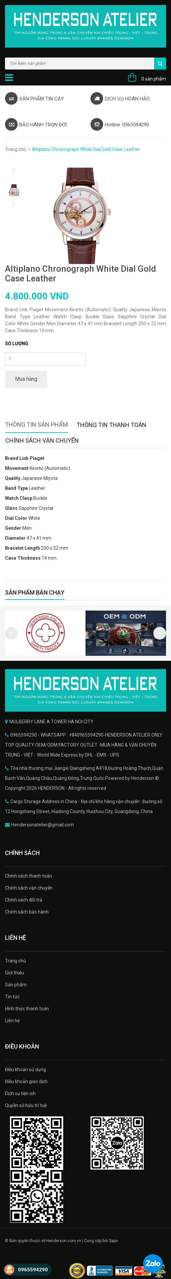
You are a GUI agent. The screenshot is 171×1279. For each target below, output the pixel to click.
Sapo (113, 1240)
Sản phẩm (16, 984)
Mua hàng (26, 379)
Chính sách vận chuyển (29, 888)
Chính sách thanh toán (28, 876)
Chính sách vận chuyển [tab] (42, 440)
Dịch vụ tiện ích (20, 1093)
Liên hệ (12, 1020)
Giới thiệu (14, 972)
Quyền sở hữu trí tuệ (26, 1105)
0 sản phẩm (153, 78)
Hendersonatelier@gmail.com (42, 824)
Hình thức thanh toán (27, 1008)
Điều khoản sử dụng (25, 1069)
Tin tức (12, 996)
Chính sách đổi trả (23, 900)
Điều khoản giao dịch (26, 1081)
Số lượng (16, 343)
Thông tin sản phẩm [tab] (36, 424)
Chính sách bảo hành (27, 912)
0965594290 (33, 1270)
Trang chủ (15, 149)
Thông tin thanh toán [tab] (111, 424)
